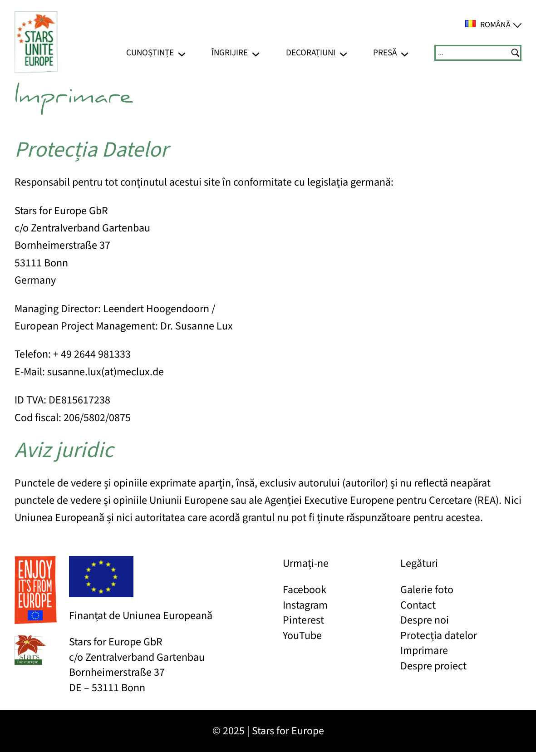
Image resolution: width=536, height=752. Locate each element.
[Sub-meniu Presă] (404, 53)
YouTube (302, 636)
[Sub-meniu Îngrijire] (255, 53)
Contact (418, 605)
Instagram (305, 605)
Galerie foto (426, 590)
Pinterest (303, 620)
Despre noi (424, 620)
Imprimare (424, 651)
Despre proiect (433, 666)
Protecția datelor (438, 636)
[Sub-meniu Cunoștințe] (181, 53)
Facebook (304, 590)
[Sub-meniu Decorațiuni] (343, 53)
